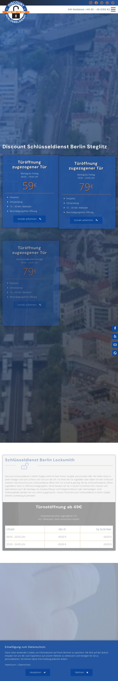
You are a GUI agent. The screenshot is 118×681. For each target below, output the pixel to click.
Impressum (10, 664)
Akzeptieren (35, 672)
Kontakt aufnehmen (27, 222)
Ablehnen (79, 672)
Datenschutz (24, 664)
